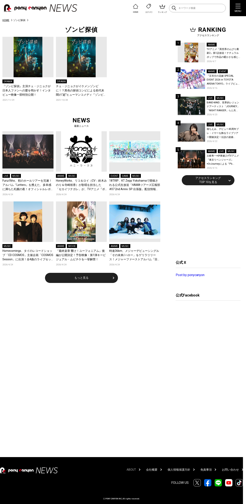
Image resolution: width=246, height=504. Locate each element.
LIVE (6, 176)
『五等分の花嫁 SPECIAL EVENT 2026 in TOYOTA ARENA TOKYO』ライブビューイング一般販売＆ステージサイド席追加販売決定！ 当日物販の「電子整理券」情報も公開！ (223, 80)
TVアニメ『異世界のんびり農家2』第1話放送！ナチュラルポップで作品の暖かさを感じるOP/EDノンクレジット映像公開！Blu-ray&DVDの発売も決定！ (223, 53)
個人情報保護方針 (179, 469)
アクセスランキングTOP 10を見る (208, 180)
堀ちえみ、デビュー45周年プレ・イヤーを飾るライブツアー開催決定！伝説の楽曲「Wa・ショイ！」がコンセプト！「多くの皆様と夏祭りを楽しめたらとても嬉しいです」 (223, 133)
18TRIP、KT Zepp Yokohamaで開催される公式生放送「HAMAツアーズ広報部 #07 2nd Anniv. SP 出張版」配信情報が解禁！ (134, 185)
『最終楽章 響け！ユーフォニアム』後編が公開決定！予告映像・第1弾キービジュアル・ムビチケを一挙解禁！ (81, 255)
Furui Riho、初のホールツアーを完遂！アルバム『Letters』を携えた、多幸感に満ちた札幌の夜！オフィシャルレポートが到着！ (27, 185)
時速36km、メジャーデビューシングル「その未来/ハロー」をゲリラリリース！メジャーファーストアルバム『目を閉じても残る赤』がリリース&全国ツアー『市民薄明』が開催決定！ (134, 255)
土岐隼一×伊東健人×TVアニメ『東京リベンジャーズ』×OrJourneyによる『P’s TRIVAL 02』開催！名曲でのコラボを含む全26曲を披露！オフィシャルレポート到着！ (223, 160)
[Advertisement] (206, 222)
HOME (5, 20)
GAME (125, 176)
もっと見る (81, 277)
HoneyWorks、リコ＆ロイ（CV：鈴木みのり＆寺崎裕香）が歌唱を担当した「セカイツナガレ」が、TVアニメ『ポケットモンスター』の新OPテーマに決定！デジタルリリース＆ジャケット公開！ (81, 185)
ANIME (60, 176)
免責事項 (206, 469)
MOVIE (72, 246)
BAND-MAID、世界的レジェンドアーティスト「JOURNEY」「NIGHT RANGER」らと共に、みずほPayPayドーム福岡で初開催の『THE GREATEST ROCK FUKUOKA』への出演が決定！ (223, 107)
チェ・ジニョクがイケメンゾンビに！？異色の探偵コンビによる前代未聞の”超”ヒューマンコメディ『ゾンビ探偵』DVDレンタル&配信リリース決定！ (81, 91)
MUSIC (16, 176)
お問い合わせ (230, 469)
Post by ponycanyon (190, 275)
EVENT (114, 176)
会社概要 (151, 469)
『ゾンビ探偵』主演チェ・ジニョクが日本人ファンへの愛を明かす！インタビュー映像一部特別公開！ (26, 90)
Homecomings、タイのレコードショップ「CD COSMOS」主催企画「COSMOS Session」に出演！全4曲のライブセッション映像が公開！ (27, 255)
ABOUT (131, 469)
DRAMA (8, 81)
